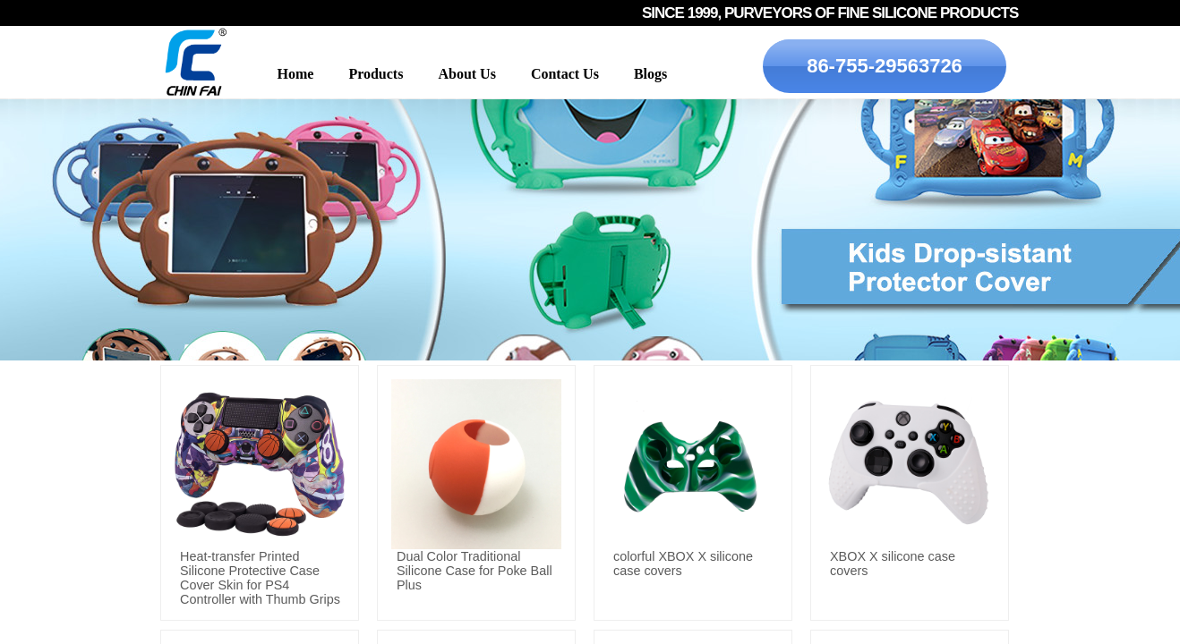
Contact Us (565, 73)
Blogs (650, 73)
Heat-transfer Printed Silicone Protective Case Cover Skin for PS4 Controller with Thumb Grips (260, 577)
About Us (466, 73)
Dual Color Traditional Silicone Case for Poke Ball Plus (474, 570)
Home (296, 73)
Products (375, 73)
